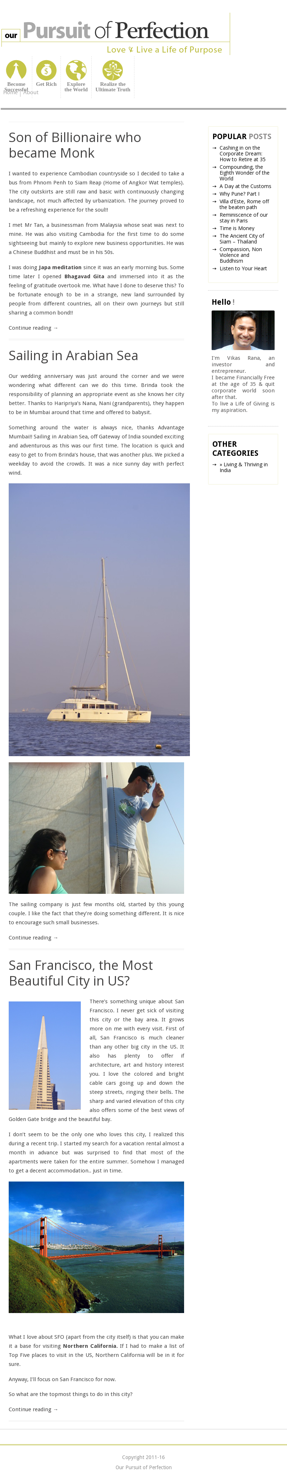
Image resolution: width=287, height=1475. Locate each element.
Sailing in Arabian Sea (73, 355)
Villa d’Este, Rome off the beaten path (244, 204)
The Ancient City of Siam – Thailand (242, 238)
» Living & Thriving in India (244, 467)
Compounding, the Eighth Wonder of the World (245, 172)
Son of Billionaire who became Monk (75, 145)
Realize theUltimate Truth (112, 86)
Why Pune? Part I (239, 193)
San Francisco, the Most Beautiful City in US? (81, 972)
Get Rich (46, 84)
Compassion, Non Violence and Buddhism (241, 255)
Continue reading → (33, 328)
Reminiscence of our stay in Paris (244, 217)
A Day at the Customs (245, 186)
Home (10, 93)
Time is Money (237, 228)
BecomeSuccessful (16, 86)
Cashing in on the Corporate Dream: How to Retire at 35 (243, 153)
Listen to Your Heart (243, 268)
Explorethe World (76, 86)
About (30, 93)
